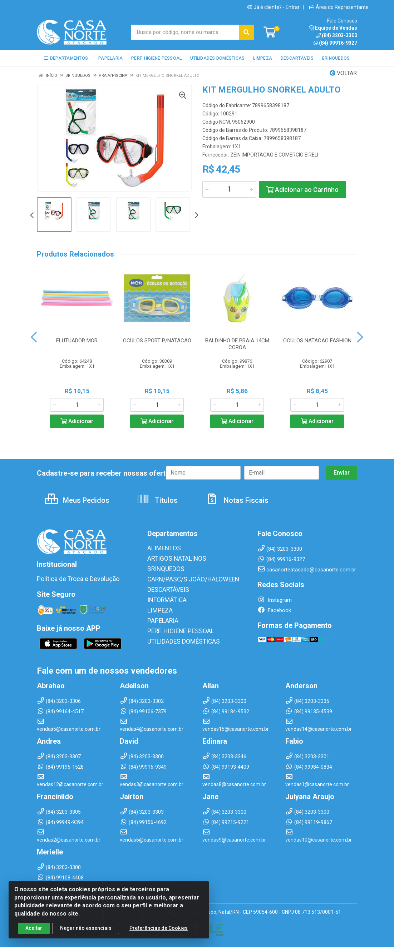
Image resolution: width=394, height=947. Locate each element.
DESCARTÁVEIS (165, 588)
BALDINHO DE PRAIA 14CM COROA (237, 344)
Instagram (274, 600)
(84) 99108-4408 (60, 876)
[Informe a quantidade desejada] (229, 189)
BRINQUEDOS (162, 568)
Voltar (343, 73)
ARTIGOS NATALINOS (172, 558)
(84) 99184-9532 (225, 710)
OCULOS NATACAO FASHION (317, 340)
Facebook (274, 610)
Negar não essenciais (86, 935)
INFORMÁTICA (164, 598)
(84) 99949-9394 (60, 821)
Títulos (157, 500)
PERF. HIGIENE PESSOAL (176, 628)
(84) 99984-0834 (308, 765)
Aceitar (33, 935)
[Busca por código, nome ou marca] (185, 32)
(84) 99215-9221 (225, 821)
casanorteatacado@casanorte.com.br (306, 569)
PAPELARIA (160, 618)
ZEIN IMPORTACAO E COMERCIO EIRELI (274, 155)
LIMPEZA (158, 608)
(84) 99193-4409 (225, 765)
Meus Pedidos (77, 500)
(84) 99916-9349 (143, 765)
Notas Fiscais (237, 500)
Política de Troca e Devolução (72, 579)
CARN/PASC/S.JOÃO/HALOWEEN (186, 578)
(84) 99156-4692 (143, 821)
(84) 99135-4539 (308, 710)
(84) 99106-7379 (143, 710)
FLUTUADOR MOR (77, 340)
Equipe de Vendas (333, 28)
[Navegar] (32, 215)
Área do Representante (339, 7)
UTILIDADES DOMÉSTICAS (178, 638)
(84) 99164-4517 (60, 710)
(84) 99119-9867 (308, 821)
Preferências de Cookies (158, 935)
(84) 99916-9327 (335, 43)
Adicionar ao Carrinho (302, 189)
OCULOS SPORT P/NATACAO (157, 340)
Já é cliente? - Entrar (273, 7)
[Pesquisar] (246, 32)
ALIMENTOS (161, 548)
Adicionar (76, 421)
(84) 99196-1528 (60, 765)
